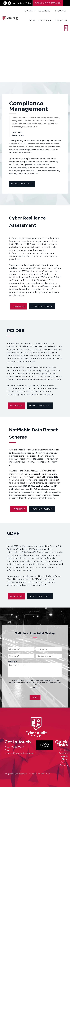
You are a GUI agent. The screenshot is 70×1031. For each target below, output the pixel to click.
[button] (66, 28)
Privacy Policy (34, 774)
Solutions (44, 11)
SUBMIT (35, 697)
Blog (32, 20)
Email (35, 687)
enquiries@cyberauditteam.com (19, 753)
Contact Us (61, 20)
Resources (60, 11)
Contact (64, 762)
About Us (45, 20)
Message (12, 661)
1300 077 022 (18, 747)
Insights (64, 756)
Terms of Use (45, 774)
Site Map (64, 765)
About (65, 759)
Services (29, 11)
